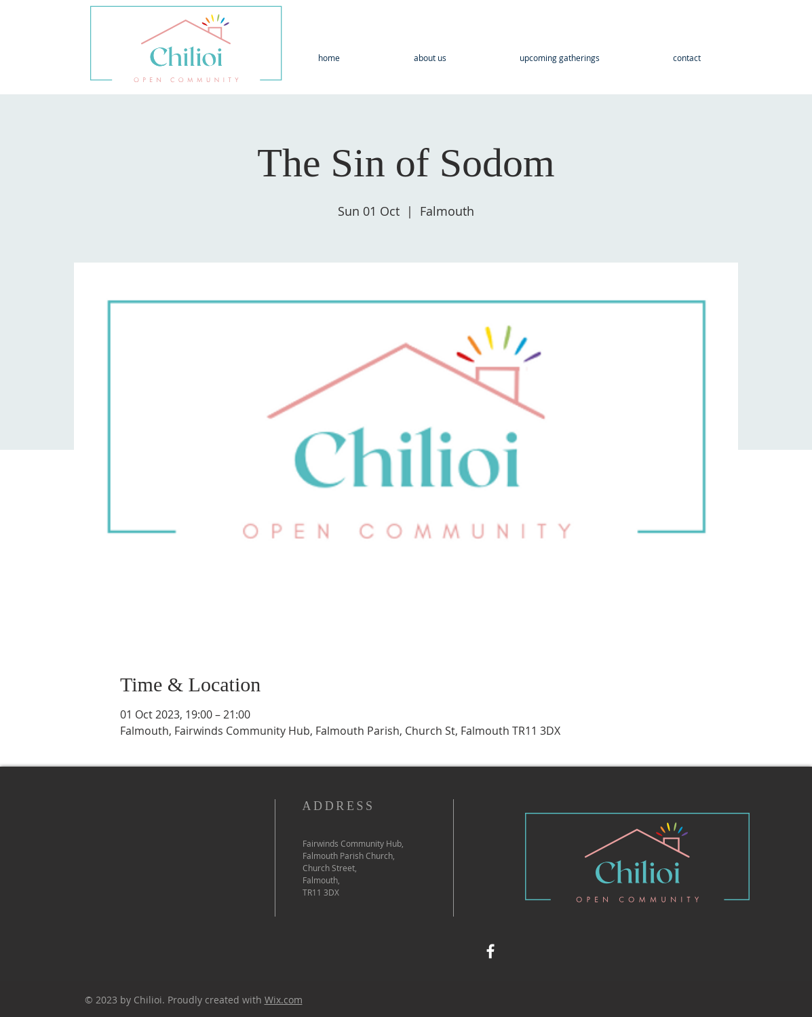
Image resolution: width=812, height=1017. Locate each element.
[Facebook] (490, 951)
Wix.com (284, 999)
